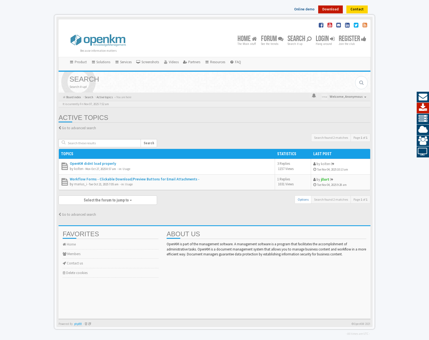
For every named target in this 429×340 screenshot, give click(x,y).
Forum (272, 39)
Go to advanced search (79, 128)
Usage (126, 169)
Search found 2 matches (331, 138)
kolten (78, 168)
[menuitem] (147, 62)
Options (303, 199)
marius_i (80, 184)
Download (330, 9)
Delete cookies (75, 272)
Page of (360, 138)
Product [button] (78, 62)
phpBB (78, 324)
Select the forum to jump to (108, 200)
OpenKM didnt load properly (93, 163)
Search (300, 39)
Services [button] (123, 62)
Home (247, 39)
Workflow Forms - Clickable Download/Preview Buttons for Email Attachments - (134, 179)
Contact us (73, 263)
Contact (357, 9)
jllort (325, 179)
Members (71, 254)
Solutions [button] (101, 62)
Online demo (304, 9)
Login (325, 39)
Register (352, 39)
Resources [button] (215, 62)
